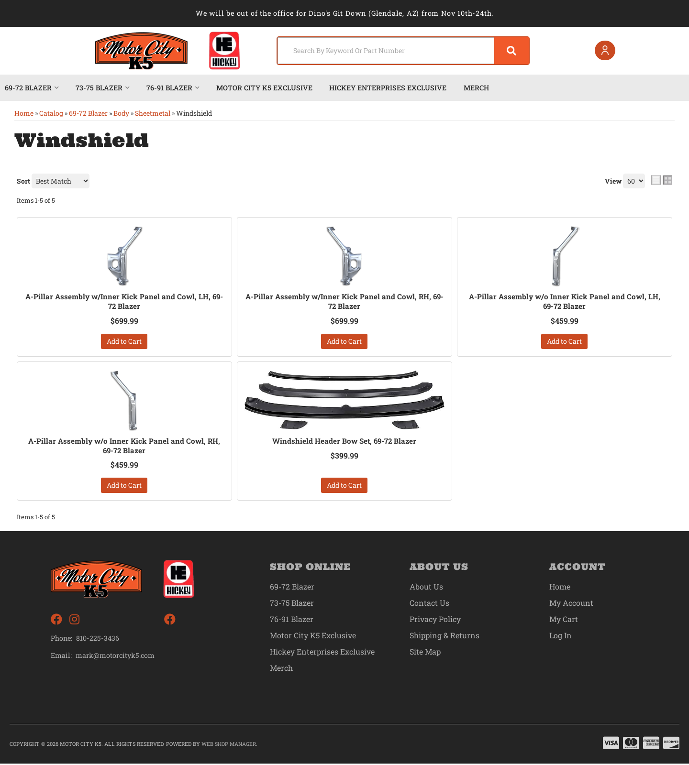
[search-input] (379, 51)
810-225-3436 (97, 639)
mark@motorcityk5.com (116, 657)
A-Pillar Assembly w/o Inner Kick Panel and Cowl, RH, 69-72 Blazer (124, 446)
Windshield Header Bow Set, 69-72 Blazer (344, 441)
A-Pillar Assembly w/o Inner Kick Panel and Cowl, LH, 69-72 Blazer (564, 301)
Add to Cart (124, 341)
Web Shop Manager (229, 745)
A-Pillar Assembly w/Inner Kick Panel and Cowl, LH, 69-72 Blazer (124, 301)
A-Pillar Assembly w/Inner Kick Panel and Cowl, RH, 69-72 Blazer (344, 301)
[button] (398, 50)
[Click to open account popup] (603, 51)
